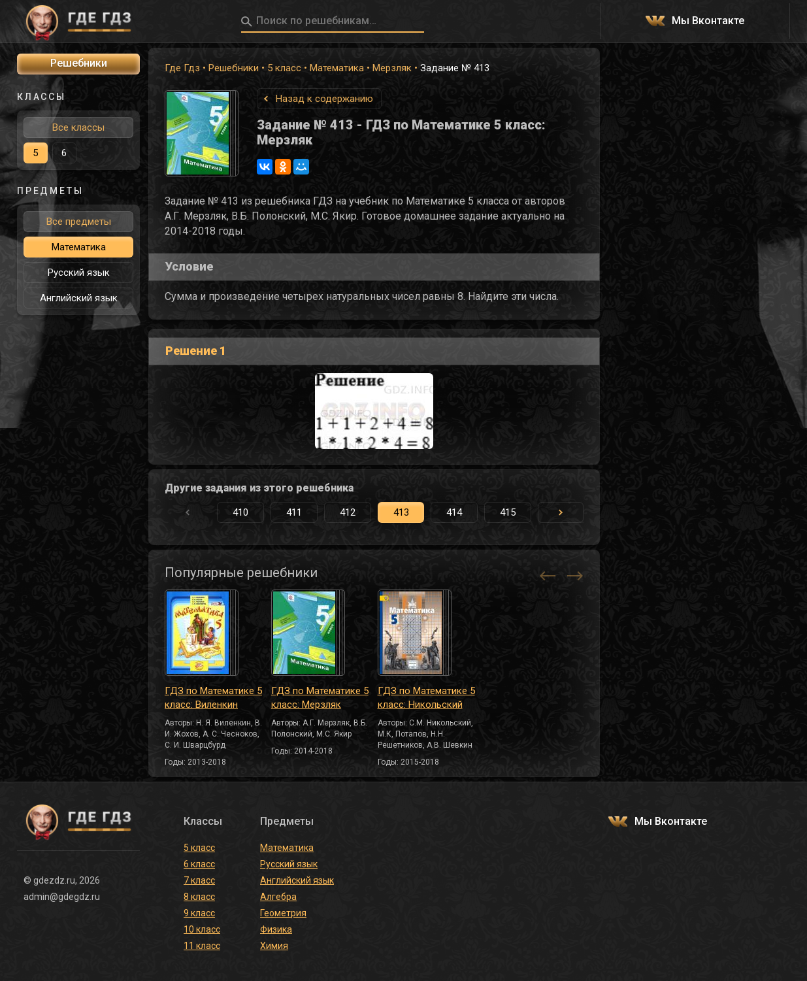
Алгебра (278, 896)
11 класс (202, 945)
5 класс (284, 68)
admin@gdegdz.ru (62, 896)
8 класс (199, 896)
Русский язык (79, 272)
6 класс (199, 864)
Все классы (78, 127)
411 (294, 512)
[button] (561, 512)
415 (508, 512)
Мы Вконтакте (708, 21)
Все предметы (78, 221)
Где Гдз (182, 68)
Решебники (233, 68)
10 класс (202, 929)
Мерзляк (392, 68)
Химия (274, 945)
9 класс (199, 913)
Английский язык (79, 298)
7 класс (199, 880)
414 (454, 512)
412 (347, 512)
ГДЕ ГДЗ (78, 21)
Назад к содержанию (324, 99)
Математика (337, 68)
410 (240, 512)
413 (401, 512)
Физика (276, 929)
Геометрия (283, 913)
